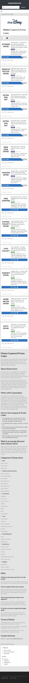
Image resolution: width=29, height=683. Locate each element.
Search (23, 7)
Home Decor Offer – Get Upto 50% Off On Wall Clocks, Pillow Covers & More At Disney (19, 301)
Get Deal (14, 209)
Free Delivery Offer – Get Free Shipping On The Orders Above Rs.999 (19, 198)
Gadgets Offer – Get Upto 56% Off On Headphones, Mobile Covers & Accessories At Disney (19, 273)
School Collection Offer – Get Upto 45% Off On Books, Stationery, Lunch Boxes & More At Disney (18, 223)
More (20, 54)
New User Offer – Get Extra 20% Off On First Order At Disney (18, 148)
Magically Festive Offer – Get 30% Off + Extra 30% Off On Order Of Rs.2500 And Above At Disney (19, 71)
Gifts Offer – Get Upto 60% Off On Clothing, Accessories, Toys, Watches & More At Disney (19, 327)
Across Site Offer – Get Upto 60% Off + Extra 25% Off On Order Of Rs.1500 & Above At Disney (19, 123)
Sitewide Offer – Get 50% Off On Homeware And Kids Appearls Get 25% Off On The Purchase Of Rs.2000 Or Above (19, 45)
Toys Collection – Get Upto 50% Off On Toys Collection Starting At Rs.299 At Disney (18, 248)
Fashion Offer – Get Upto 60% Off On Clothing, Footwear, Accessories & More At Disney (19, 172)
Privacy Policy (4, 678)
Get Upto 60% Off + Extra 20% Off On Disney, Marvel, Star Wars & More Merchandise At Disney (19, 97)
